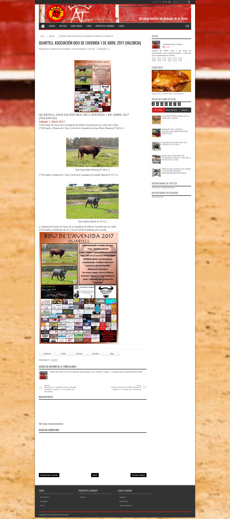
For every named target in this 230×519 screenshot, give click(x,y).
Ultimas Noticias (125, 506)
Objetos (83, 497)
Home (43, 26)
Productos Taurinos (105, 26)
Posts (166, 47)
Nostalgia (43, 501)
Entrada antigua (138, 475)
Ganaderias (123, 501)
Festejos (63, 26)
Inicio (42, 36)
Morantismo (44, 497)
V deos (121, 26)
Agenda (52, 26)
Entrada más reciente (49, 475)
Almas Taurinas (157, 197)
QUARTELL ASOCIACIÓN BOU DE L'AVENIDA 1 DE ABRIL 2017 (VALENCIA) (90, 42)
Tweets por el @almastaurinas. (163, 187)
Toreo (89, 26)
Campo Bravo (76, 26)
